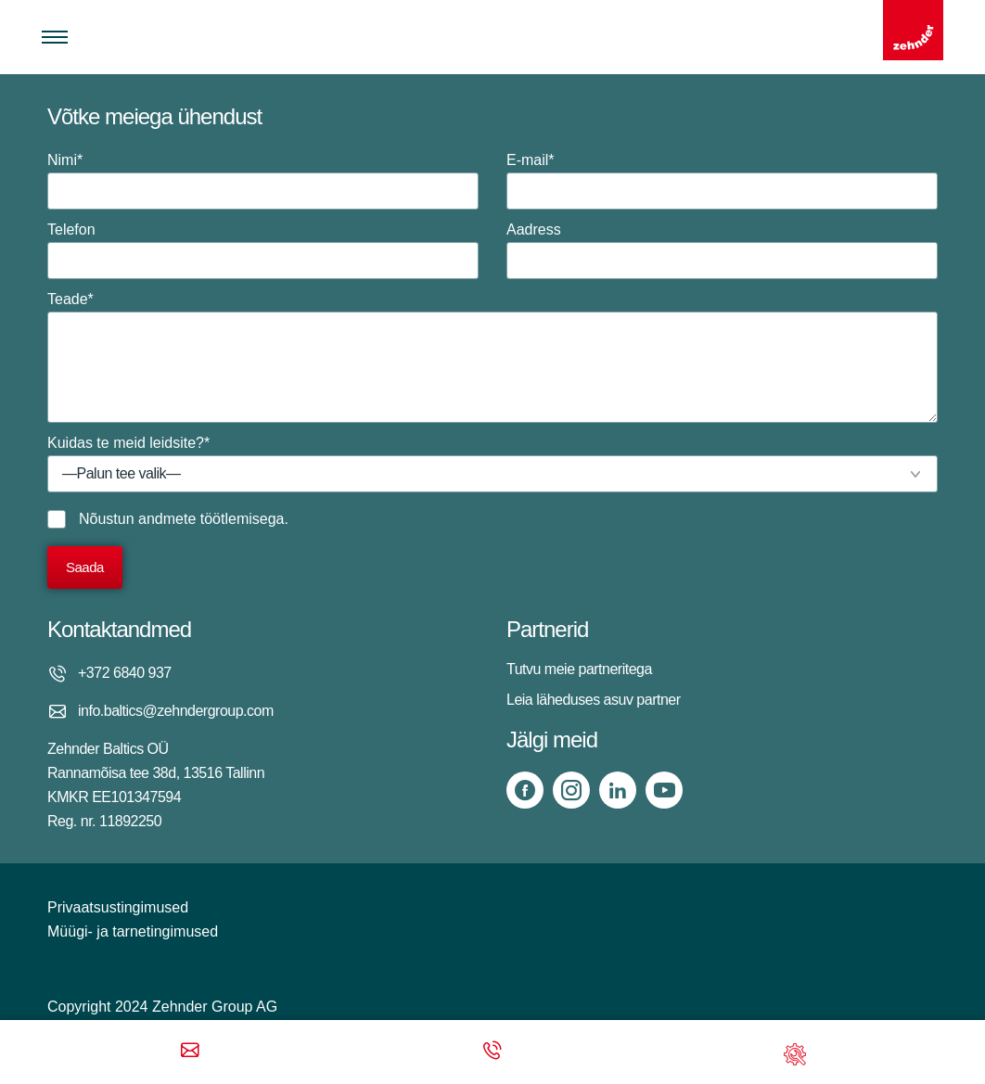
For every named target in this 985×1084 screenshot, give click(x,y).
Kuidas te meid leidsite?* (492, 463)
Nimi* (263, 181)
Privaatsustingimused (117, 907)
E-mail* (722, 181)
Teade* (492, 357)
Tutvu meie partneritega (579, 669)
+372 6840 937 (125, 673)
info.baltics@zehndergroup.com (176, 711)
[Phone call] (492, 1052)
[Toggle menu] (55, 37)
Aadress (722, 250)
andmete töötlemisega (211, 519)
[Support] (795, 1052)
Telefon (263, 250)
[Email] (190, 1052)
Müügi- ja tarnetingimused (132, 931)
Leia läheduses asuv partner (593, 700)
